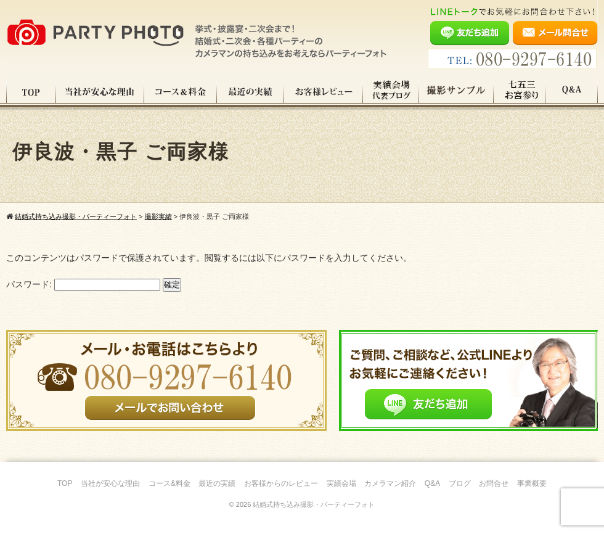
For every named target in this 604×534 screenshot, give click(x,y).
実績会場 (341, 483)
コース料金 (180, 91)
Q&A (571, 91)
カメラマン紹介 (390, 483)
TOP (31, 91)
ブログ (460, 483)
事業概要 (532, 483)
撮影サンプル (456, 91)
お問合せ (493, 483)
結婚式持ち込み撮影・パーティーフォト (314, 504)
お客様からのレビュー (281, 483)
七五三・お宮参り (519, 91)
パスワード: (83, 284)
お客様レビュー (323, 91)
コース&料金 (169, 483)
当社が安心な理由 (100, 91)
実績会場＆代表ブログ (390, 91)
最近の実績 (250, 91)
